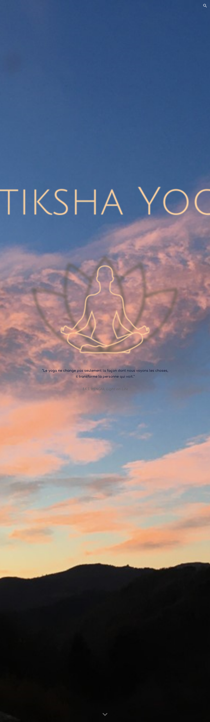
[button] (205, 6)
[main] (105, 361)
